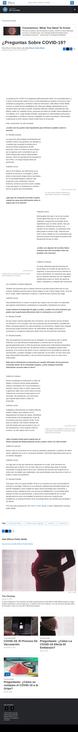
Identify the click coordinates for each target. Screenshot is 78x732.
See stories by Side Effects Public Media (17, 544)
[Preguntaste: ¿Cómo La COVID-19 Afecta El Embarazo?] (57, 626)
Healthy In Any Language (34, 523)
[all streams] (75, 9)
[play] (5, 9)
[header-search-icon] (72, 3)
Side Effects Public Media (35, 48)
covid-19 (51, 523)
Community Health (9, 21)
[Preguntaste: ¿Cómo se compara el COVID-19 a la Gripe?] (21, 667)
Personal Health (45, 638)
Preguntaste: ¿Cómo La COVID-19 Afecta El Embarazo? (56, 644)
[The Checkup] (39, 570)
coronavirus (63, 523)
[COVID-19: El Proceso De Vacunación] (21, 626)
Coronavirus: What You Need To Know (46, 27)
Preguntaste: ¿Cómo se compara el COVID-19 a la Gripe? (21, 685)
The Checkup (8, 596)
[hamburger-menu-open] (4, 3)
